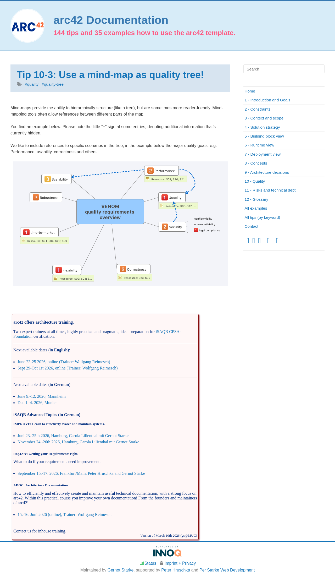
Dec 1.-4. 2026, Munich (38, 402)
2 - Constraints (258, 109)
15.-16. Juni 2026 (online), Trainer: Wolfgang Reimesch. (65, 514)
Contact (251, 226)
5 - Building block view (264, 136)
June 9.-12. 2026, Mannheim (42, 396)
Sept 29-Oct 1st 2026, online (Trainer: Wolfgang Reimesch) (68, 368)
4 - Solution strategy (262, 127)
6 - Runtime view (259, 145)
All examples (256, 208)
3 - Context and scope (264, 118)
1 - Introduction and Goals (268, 100)
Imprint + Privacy (180, 563)
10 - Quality (255, 181)
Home (250, 91)
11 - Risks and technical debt (270, 190)
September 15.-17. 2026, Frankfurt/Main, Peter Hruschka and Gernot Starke (81, 473)
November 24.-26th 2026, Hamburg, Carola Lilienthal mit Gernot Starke (78, 442)
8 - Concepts (256, 163)
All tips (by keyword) (262, 217)
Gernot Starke (121, 570)
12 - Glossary (256, 199)
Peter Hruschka (175, 570)
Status (147, 563)
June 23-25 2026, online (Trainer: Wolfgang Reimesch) (64, 362)
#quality (31, 84)
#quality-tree (53, 84)
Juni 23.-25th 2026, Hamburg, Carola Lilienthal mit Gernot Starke (73, 435)
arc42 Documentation (110, 20)
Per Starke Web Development (227, 570)
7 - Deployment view (263, 154)
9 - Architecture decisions (267, 172)
